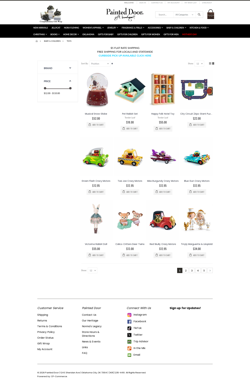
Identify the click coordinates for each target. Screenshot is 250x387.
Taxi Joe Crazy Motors (130, 180)
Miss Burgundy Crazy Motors (163, 180)
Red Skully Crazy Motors (163, 244)
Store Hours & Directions (90, 334)
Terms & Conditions (49, 327)
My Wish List (190, 3)
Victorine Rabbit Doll (96, 244)
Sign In (142, 3)
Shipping (42, 315)
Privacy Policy (46, 332)
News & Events (91, 342)
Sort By (85, 63)
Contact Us (157, 3)
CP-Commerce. (59, 376)
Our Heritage (90, 321)
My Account (174, 3)
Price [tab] (47, 81)
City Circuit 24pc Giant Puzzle (197, 113)
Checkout (207, 3)
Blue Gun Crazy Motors (197, 180)
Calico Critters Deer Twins (130, 244)
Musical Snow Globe (97, 113)
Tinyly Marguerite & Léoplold (197, 244)
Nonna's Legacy (92, 327)
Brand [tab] (48, 68)
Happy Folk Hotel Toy (163, 113)
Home (37, 41)
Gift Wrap (43, 344)
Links (85, 348)
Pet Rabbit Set (130, 113)
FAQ (84, 353)
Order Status (45, 338)
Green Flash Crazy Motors (96, 180)
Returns (42, 321)
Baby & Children (52, 41)
